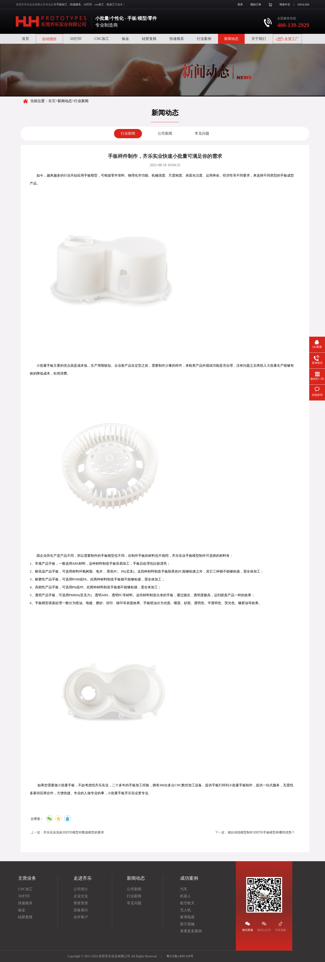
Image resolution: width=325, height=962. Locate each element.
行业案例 (204, 39)
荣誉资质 (81, 903)
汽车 (183, 889)
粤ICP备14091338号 (179, 956)
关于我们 (258, 39)
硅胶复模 (149, 39)
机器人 (185, 896)
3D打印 (75, 39)
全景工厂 (287, 39)
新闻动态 (231, 39)
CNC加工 (101, 39)
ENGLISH (303, 4)
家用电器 (187, 917)
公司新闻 (165, 133)
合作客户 (81, 917)
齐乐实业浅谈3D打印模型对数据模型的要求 (73, 832)
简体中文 (284, 4)
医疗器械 (187, 924)
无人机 (185, 910)
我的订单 (255, 4)
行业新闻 (128, 133)
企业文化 (81, 896)
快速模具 (176, 39)
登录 (240, 4)
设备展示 (81, 910)
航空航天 (187, 903)
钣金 (125, 39)
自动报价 (49, 39)
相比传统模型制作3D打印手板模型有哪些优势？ (261, 832)
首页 (25, 39)
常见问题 (202, 133)
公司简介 (81, 889)
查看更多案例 (191, 931)
